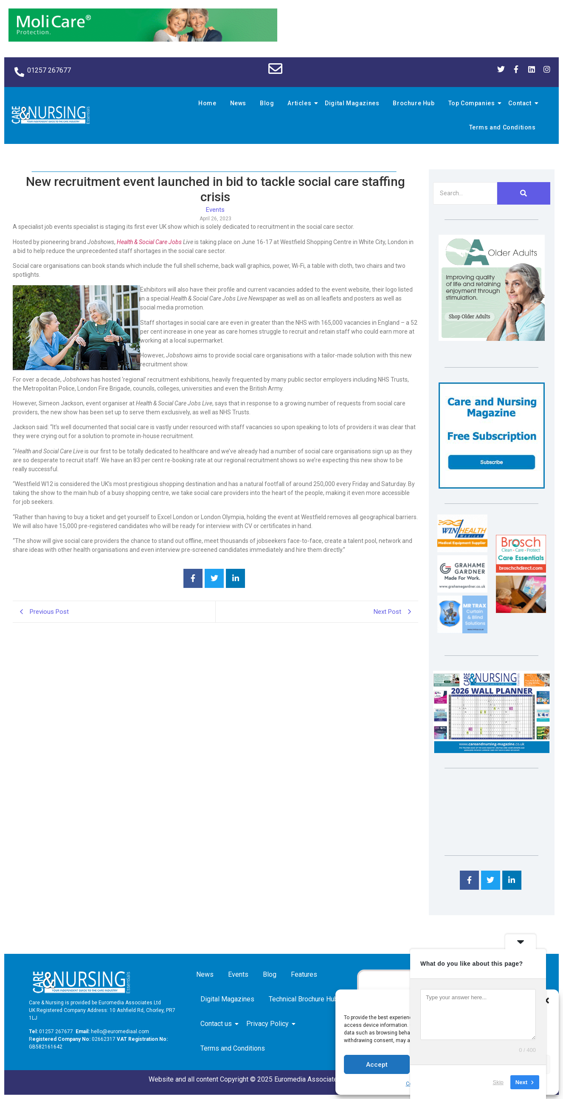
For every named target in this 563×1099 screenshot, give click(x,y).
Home (207, 103)
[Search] (465, 193)
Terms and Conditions (502, 127)
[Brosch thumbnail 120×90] (521, 570)
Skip (498, 1082)
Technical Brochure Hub (305, 999)
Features (304, 974)
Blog (267, 103)
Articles (300, 103)
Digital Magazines (352, 103)
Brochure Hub (413, 103)
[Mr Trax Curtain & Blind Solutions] (462, 631)
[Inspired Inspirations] (521, 611)
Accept (377, 1064)
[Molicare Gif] (142, 39)
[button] (546, 1000)
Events (238, 974)
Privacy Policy (269, 1024)
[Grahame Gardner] (462, 590)
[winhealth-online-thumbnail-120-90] (462, 550)
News (238, 103)
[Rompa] (492, 338)
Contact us (217, 1024)
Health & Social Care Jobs (149, 242)
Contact (521, 103)
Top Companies (473, 103)
